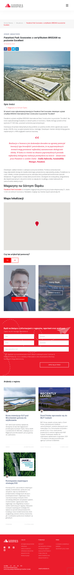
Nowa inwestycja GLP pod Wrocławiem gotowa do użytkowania (17, 417)
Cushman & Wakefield (62, 544)
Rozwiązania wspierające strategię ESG (17, 482)
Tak (7, 260)
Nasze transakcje (45, 447)
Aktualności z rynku (44, 546)
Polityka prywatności (10, 567)
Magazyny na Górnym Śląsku (17, 108)
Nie (15, 260)
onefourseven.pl (43, 569)
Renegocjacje (25, 555)
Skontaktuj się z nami (62, 548)
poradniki (9, 524)
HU (14, 566)
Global (6, 566)
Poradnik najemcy (43, 548)
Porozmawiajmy (20, 299)
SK (17, 566)
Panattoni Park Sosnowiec (13, 189)
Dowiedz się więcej (54, 293)
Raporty (41, 544)
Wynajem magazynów (27, 544)
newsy (8, 447)
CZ (11, 566)
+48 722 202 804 (20, 294)
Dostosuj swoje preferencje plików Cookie (17, 569)
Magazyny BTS (25, 553)
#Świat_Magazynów (12, 34)
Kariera (58, 546)
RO (21, 566)
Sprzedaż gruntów (27, 551)
